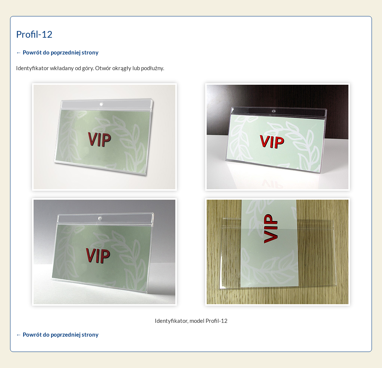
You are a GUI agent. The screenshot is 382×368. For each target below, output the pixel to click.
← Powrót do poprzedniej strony (56, 52)
